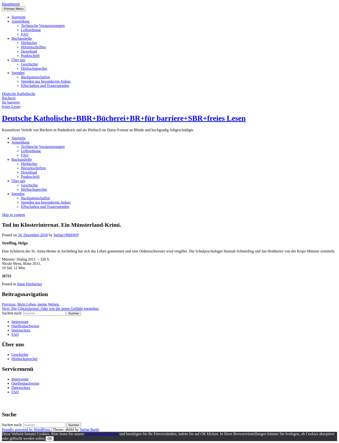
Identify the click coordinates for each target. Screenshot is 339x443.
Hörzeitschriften (33, 47)
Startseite (18, 17)
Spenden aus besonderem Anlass (46, 81)
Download (29, 51)
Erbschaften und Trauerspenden (45, 86)
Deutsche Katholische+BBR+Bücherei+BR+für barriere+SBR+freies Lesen (124, 118)
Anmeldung (20, 21)
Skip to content (13, 215)
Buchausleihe (21, 38)
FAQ (24, 34)
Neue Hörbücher (29, 284)
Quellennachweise (25, 326)
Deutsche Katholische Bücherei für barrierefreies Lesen (18, 100)
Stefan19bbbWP (65, 235)
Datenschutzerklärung (101, 434)
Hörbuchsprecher (34, 68)
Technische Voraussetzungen (43, 26)
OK (49, 438)
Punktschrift (30, 56)
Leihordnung (31, 30)
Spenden (18, 73)
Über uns (18, 60)
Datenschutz (20, 330)
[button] (11, 4)
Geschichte (29, 64)
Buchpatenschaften (35, 77)
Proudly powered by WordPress (26, 430)
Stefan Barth (89, 430)
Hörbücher (29, 43)
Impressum (19, 322)
